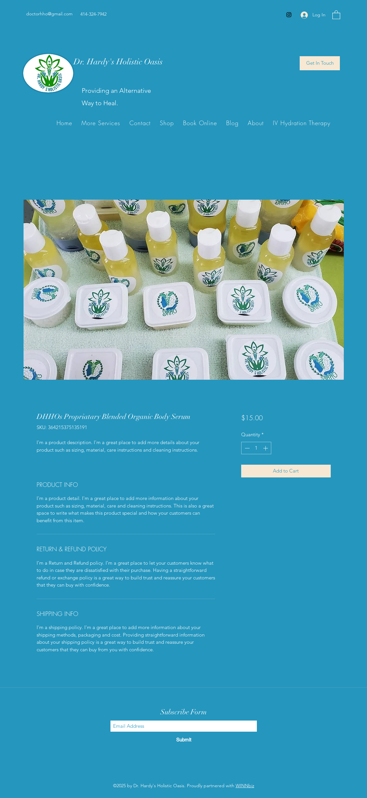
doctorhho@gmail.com (49, 14)
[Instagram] (289, 14)
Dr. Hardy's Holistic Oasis (118, 62)
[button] (336, 14)
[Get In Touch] (319, 63)
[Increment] (266, 448)
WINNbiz (245, 786)
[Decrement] (246, 448)
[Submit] (183, 739)
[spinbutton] (256, 448)
